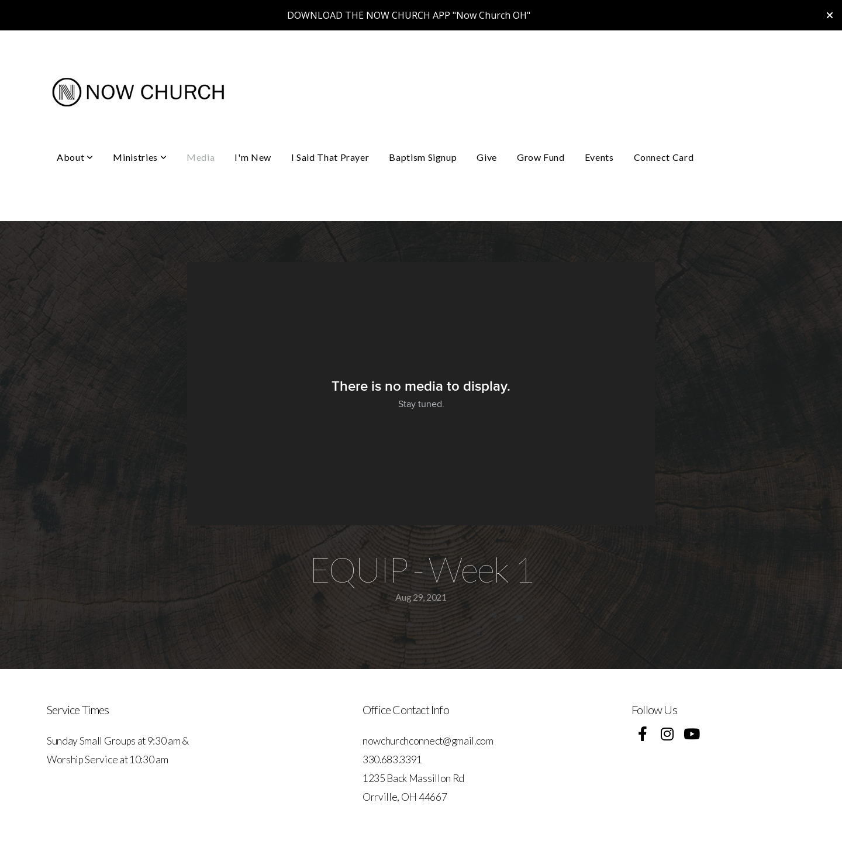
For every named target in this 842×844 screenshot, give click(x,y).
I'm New (252, 157)
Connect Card (664, 157)
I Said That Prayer (330, 157)
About (75, 157)
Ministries (140, 157)
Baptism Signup (423, 157)
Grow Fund (541, 157)
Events (599, 157)
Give (487, 157)
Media (201, 157)
